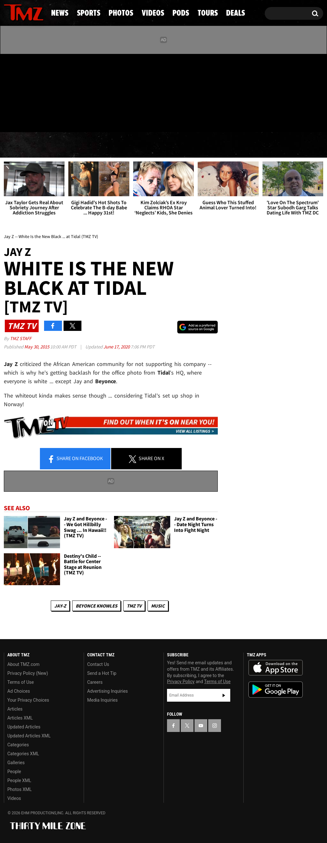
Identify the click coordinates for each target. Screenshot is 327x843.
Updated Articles (23, 726)
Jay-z (60, 606)
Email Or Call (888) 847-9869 (77, 119)
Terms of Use (20, 682)
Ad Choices (18, 691)
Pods (211, 145)
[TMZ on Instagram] (41, 91)
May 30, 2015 (37, 347)
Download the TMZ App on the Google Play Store (275, 690)
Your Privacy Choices (28, 700)
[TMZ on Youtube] (29, 92)
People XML (19, 780)
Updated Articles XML (28, 735)
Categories (18, 744)
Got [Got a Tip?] (24, 119)
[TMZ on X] (18, 91)
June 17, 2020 (117, 347)
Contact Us (98, 664)
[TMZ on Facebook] (9, 91)
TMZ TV (134, 606)
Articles (15, 709)
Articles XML (20, 717)
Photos (116, 145)
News (19, 145)
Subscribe (223, 695)
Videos (167, 145)
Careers (95, 682)
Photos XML (19, 789)
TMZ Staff (20, 338)
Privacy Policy (180, 681)
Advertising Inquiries (107, 691)
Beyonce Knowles (96, 606)
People (14, 771)
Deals (299, 145)
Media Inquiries (102, 700)
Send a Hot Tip (101, 673)
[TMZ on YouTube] (200, 725)
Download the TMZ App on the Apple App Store (275, 668)
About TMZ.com (23, 664)
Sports (65, 145)
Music (158, 606)
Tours (254, 145)
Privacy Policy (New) (27, 673)
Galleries (16, 762)
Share (75, 459)
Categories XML (23, 753)
